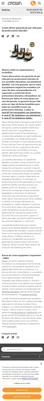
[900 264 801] (33, 3)
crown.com (11, 326)
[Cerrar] (41, 363)
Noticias (6, 9)
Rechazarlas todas (22, 390)
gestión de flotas (29, 294)
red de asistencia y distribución (24, 312)
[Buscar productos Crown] (39, 3)
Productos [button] (6, 356)
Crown (4, 261)
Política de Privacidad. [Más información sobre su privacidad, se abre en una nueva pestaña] (30, 378)
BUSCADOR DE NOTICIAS (34, 11)
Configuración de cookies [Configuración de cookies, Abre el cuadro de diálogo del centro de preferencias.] (21, 383)
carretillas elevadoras (10, 291)
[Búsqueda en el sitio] (22, 349)
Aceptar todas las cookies (22, 397)
